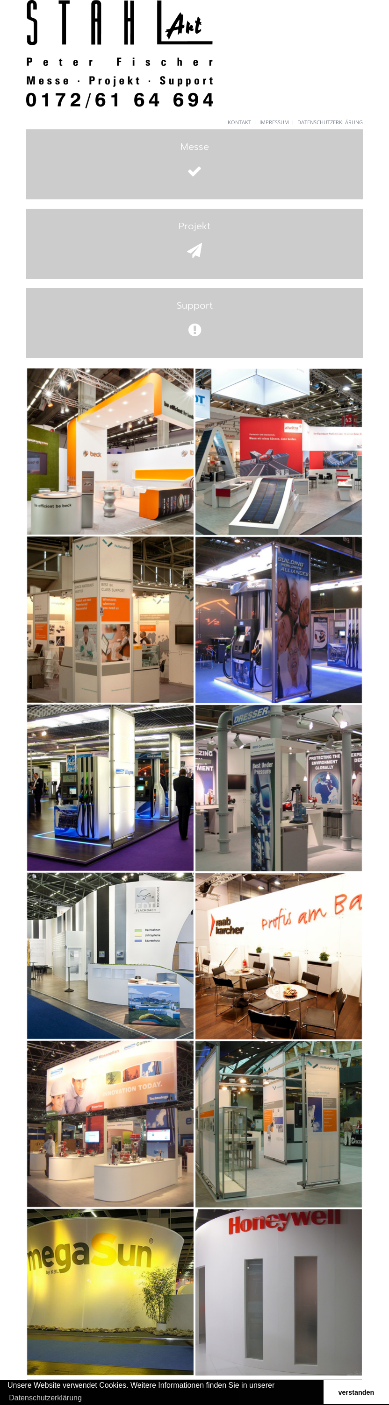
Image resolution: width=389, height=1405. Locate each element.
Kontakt (239, 122)
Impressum (274, 122)
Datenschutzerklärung (330, 122)
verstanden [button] (357, 1392)
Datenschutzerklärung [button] (45, 1398)
